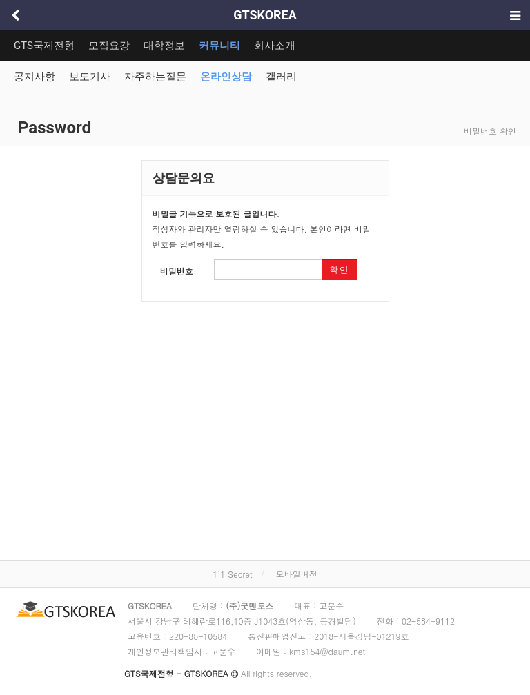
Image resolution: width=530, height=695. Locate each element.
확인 (339, 269)
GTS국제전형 (44, 45)
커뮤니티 (219, 45)
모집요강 (109, 45)
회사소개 (274, 45)
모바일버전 (296, 574)
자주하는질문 (155, 76)
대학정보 (164, 45)
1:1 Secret (232, 574)
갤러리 (281, 76)
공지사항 (34, 76)
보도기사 (89, 76)
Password (52, 127)
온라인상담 (226, 76)
